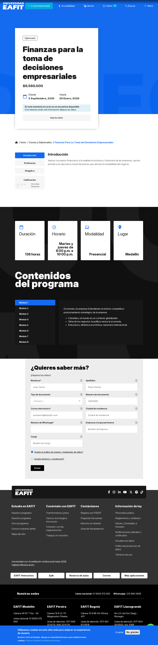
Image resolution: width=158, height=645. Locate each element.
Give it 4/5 (25, 184)
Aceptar (119, 632)
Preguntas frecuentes (91, 518)
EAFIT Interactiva (24, 575)
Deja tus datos (56, 118)
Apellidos (111, 380)
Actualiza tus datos (124, 540)
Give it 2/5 (20, 184)
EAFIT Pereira (56, 606)
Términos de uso (123, 554)
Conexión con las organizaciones (55, 528)
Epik (51, 575)
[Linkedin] (119, 492)
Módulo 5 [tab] (23, 325)
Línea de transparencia (92, 528)
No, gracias (132, 632)
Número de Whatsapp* (56, 422)
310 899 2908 (127, 593)
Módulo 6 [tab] (24, 331)
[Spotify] (136, 492)
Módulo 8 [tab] (24, 342)
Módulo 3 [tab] (23, 314)
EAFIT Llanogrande (127, 606)
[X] (130, 492)
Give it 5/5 (17, 186)
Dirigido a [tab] (30, 171)
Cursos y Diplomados (40, 142)
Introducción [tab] (29, 155)
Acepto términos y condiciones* (49, 459)
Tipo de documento (56, 394)
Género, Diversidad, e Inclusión (126, 525)
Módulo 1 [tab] (23, 302)
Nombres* (56, 380)
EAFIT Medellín (24, 606)
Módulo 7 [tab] (23, 336)
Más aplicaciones (134, 575)
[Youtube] (125, 492)
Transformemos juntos (57, 512)
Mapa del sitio (18, 534)
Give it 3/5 (22, 184)
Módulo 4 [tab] (24, 319)
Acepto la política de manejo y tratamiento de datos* (58, 452)
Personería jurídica (124, 512)
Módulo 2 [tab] (23, 308)
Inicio (23, 142)
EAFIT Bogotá (90, 606)
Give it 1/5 (17, 184)
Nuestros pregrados (22, 512)
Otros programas (20, 523)
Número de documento (111, 394)
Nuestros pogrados (21, 518)
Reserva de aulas (79, 575)
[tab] (30, 182)
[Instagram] (114, 492)
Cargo (56, 436)
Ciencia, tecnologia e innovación (56, 520)
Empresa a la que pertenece (111, 422)
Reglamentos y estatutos (128, 518)
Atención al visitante (91, 523)
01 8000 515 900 (93, 593)
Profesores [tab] (30, 163)
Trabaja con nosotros (57, 535)
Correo (107, 575)
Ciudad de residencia (111, 408)
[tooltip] (81, 380)
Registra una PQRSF (91, 512)
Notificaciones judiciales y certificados (128, 534)
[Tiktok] (141, 492)
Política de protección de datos (127, 548)
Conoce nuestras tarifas (24, 528)
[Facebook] (109, 492)
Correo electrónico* (56, 408)
